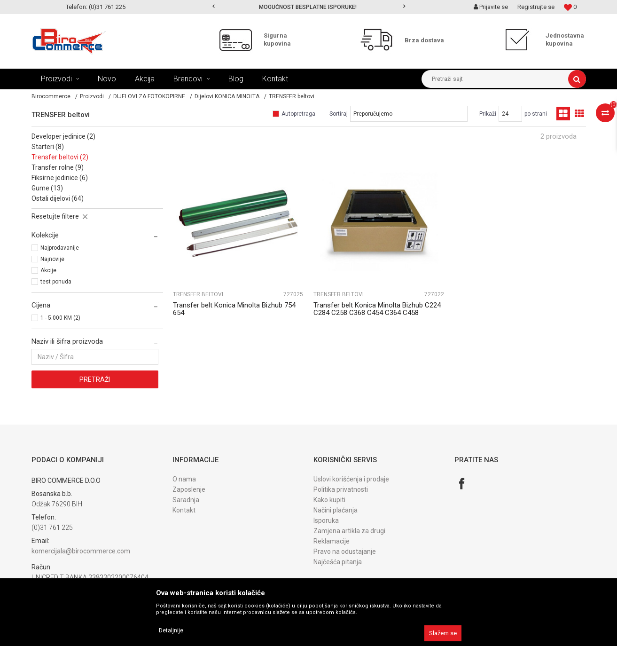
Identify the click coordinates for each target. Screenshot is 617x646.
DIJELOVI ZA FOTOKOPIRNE (149, 96)
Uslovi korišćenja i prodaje (351, 479)
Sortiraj (338, 113)
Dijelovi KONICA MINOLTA (227, 96)
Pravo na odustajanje (344, 551)
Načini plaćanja (335, 510)
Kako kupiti (329, 500)
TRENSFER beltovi (198, 294)
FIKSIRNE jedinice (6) (59, 177)
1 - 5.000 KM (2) (60, 318)
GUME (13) (47, 188)
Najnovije (52, 259)
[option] (308, 7)
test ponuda (55, 281)
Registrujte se (536, 6)
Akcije (48, 270)
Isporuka (326, 520)
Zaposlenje (188, 489)
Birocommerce (50, 96)
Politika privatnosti (340, 489)
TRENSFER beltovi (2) (59, 157)
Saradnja (185, 500)
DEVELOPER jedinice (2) (63, 136)
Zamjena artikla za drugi (349, 531)
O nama (184, 479)
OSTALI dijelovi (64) (57, 198)
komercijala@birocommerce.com (80, 551)
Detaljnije (171, 630)
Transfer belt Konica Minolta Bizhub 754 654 (234, 308)
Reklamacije (331, 541)
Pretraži (94, 379)
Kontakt (183, 510)
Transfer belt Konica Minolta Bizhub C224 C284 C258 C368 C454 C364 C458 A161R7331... (377, 312)
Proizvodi (92, 96)
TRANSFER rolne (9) (57, 167)
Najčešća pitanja (337, 562)
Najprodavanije (59, 247)
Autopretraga (298, 113)
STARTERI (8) (47, 146)
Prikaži (487, 113)
